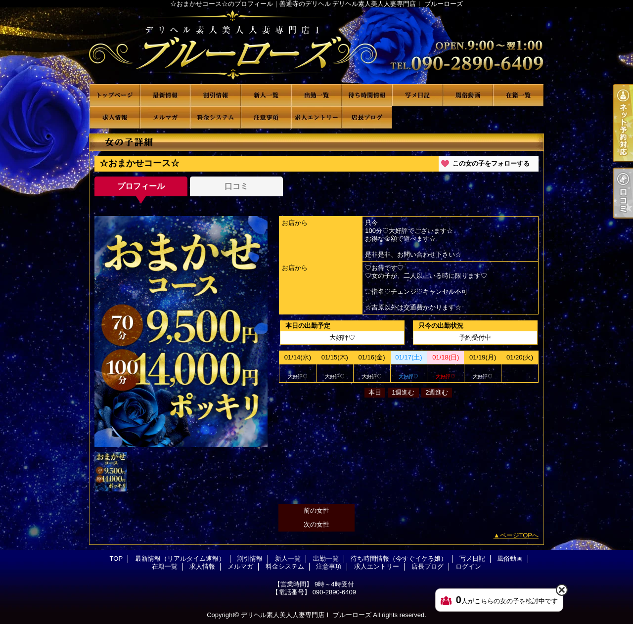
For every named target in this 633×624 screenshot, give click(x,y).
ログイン (468, 566)
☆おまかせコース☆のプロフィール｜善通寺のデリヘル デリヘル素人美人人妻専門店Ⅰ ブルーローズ (316, 45)
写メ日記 (417, 95)
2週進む (436, 392)
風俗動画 (468, 95)
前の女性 (316, 510)
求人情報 (115, 117)
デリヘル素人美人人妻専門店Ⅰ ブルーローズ (306, 615)
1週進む (403, 392)
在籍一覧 (518, 95)
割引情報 (215, 95)
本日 (374, 392)
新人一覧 (266, 95)
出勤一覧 (316, 95)
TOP (115, 95)
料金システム (215, 117)
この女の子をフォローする (491, 163)
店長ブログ (367, 117)
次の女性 (316, 524)
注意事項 (266, 117)
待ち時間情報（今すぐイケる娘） (367, 95)
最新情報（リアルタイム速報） (165, 95)
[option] (181, 331)
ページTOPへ (519, 535)
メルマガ (165, 117)
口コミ (236, 186)
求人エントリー (316, 117)
